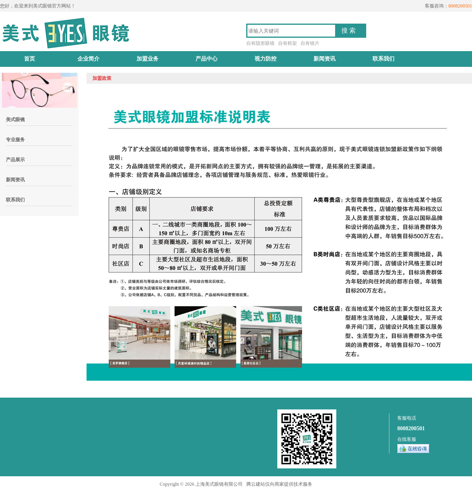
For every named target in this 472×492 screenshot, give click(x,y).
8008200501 (411, 428)
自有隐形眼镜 (260, 43)
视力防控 (265, 59)
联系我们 (383, 59)
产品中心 (206, 59)
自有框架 (287, 43)
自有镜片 (310, 43)
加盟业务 (147, 59)
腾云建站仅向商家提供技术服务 (279, 484)
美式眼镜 (15, 119)
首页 (29, 59)
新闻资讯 (324, 59)
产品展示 (15, 159)
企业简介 (88, 59)
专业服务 (15, 139)
